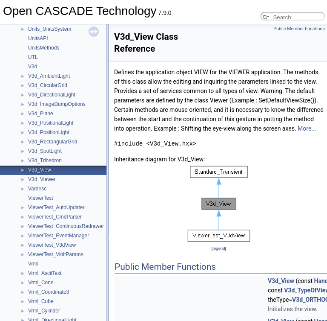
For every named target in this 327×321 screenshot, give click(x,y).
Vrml (33, 264)
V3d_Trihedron (45, 160)
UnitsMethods (43, 48)
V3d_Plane (40, 114)
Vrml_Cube (41, 301)
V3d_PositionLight (48, 132)
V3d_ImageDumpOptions (57, 104)
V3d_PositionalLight (50, 123)
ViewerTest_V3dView (52, 245)
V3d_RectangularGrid (52, 142)
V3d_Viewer (42, 179)
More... (307, 128)
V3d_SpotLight (45, 151)
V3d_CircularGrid (47, 85)
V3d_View (39, 170)
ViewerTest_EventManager (58, 236)
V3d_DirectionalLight (51, 95)
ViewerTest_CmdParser (55, 217)
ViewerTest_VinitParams (55, 254)
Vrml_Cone (41, 283)
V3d (32, 67)
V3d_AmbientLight (49, 76)
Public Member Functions (299, 29)
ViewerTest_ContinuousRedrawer (66, 226)
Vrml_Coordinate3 (48, 292)
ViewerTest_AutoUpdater (56, 207)
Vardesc (37, 189)
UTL (33, 57)
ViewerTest (40, 198)
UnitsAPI (38, 38)
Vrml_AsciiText (44, 273)
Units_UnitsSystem (49, 29)
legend (218, 248)
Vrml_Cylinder (44, 311)
